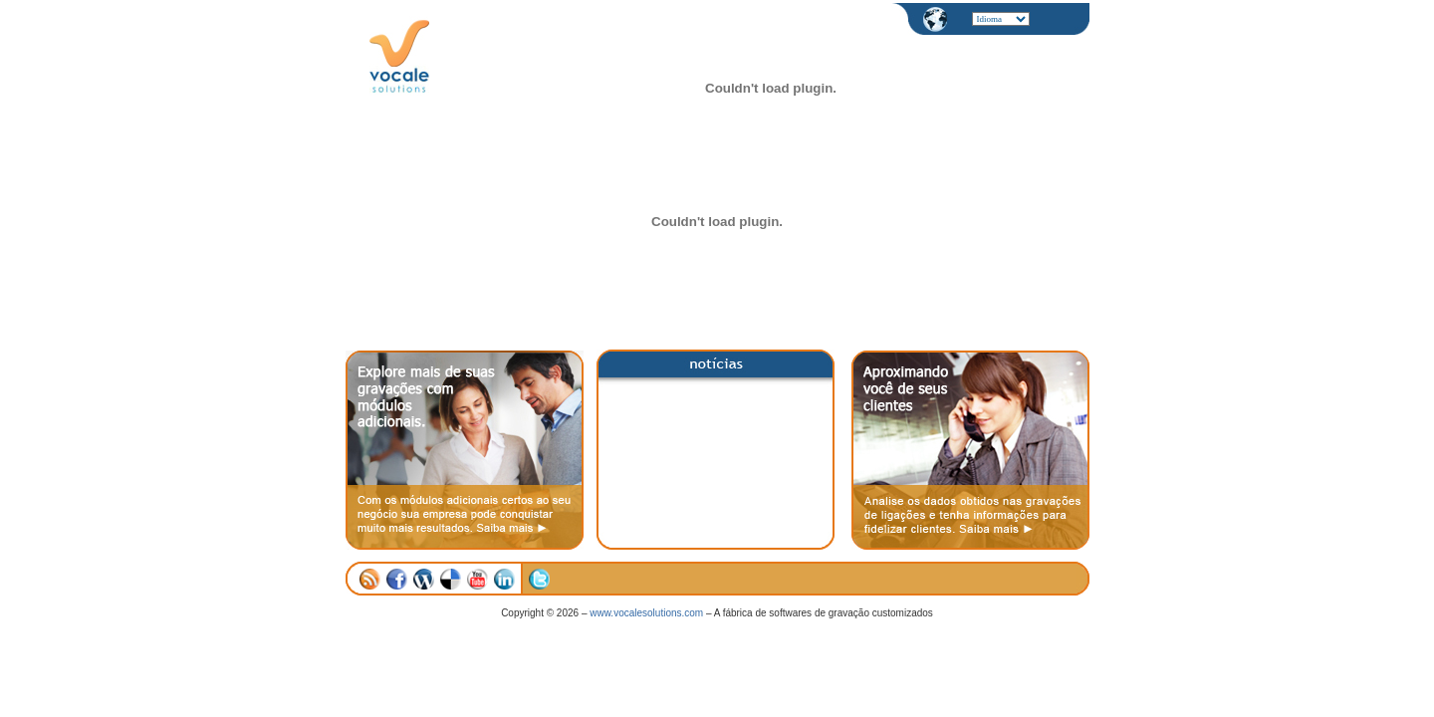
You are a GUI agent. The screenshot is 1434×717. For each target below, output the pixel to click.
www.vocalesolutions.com (646, 612)
